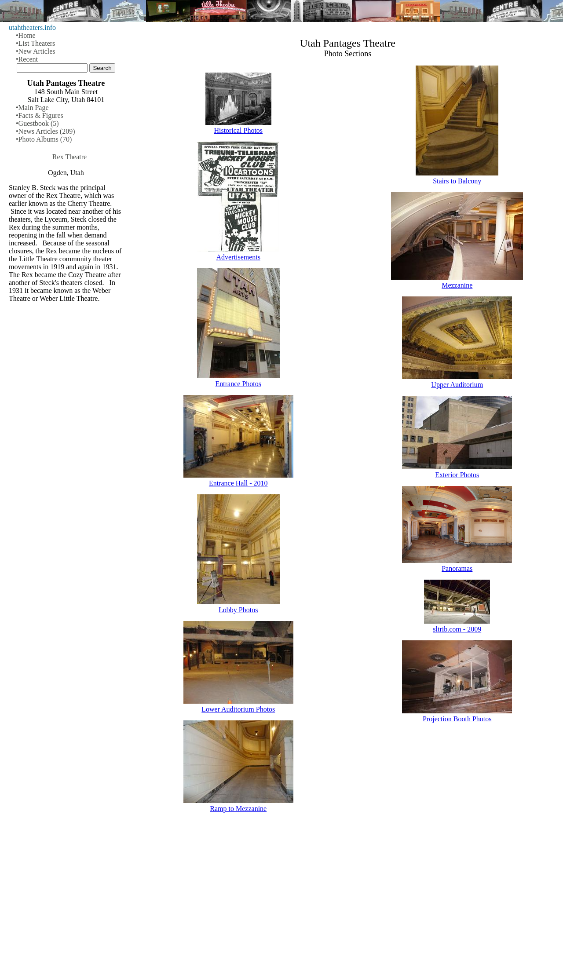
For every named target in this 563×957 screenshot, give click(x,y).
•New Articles (35, 51)
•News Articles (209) (45, 131)
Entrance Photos (238, 383)
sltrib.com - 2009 (457, 629)
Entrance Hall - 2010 (238, 483)
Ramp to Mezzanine (238, 808)
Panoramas (457, 568)
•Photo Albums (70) (44, 139)
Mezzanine (457, 285)
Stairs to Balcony (457, 181)
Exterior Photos (457, 474)
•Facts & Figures (39, 115)
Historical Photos (238, 130)
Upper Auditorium (457, 384)
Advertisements (238, 257)
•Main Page (32, 107)
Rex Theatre (69, 157)
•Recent (27, 59)
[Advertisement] (347, 888)
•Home (26, 35)
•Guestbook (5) (37, 123)
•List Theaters (35, 43)
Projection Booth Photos (457, 719)
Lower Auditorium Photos (238, 709)
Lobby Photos (238, 610)
